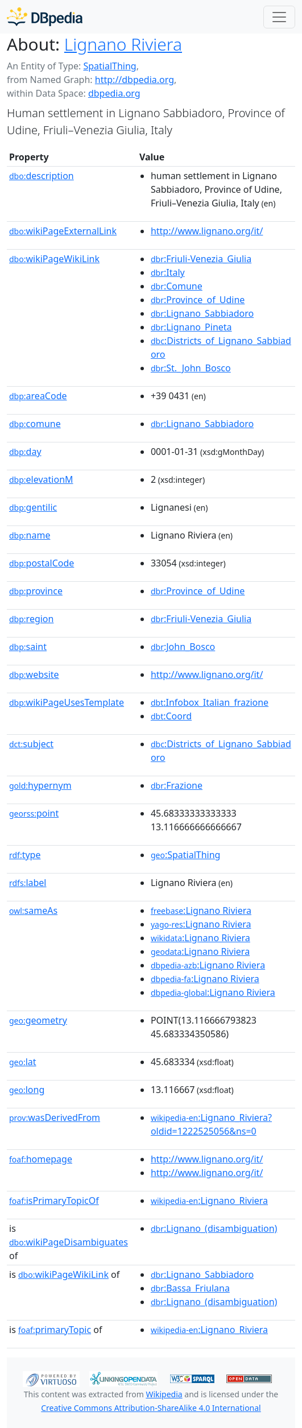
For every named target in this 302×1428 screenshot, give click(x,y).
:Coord (171, 716)
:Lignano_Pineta (191, 327)
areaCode (38, 396)
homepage (40, 1159)
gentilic (33, 507)
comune (35, 423)
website (34, 674)
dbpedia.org (114, 93)
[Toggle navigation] (279, 17)
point (34, 813)
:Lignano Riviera (201, 910)
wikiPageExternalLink (63, 231)
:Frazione (176, 785)
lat (22, 1062)
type (25, 854)
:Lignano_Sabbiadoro (202, 313)
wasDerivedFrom (54, 1117)
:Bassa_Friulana (190, 1288)
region (31, 618)
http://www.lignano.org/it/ (207, 231)
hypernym (40, 785)
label (28, 882)
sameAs (33, 910)
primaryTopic (54, 1329)
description (41, 175)
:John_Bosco (183, 646)
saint (28, 646)
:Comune (176, 286)
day (25, 451)
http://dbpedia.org (134, 79)
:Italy (168, 272)
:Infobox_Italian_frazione (209, 702)
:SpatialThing (186, 854)
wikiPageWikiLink (54, 259)
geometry (38, 1020)
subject (31, 744)
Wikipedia (164, 1394)
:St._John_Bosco (191, 368)
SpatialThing (109, 66)
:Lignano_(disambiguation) (214, 1228)
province (36, 591)
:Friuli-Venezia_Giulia (201, 259)
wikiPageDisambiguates (68, 1242)
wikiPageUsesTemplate (66, 702)
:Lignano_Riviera (209, 1200)
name (29, 535)
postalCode (41, 563)
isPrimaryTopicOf (54, 1200)
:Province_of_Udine (198, 299)
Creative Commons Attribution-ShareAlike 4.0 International (150, 1407)
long (26, 1089)
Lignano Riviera (123, 44)
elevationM (41, 479)
